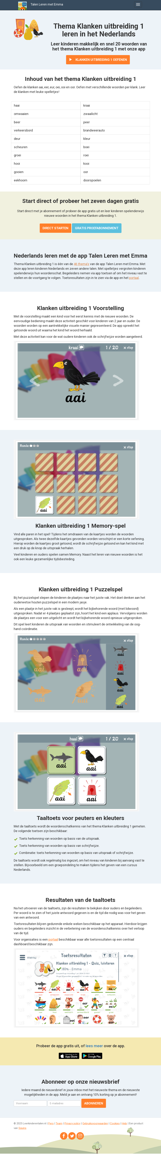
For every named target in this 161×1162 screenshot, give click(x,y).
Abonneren (93, 1103)
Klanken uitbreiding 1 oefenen (98, 59)
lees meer (94, 1046)
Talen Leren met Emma (46, 4)
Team (59, 1123)
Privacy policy (72, 1123)
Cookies (115, 1123)
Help (124, 1123)
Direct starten (55, 228)
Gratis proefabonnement (96, 228)
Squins (22, 1128)
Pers (51, 1123)
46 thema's (81, 264)
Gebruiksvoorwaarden (95, 1123)
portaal (134, 278)
